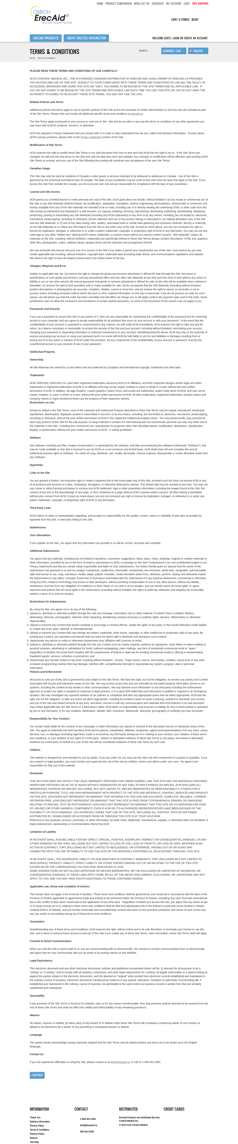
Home (32, 58)
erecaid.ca (137, 113)
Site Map (34, 1142)
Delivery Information (40, 1121)
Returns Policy (37, 1133)
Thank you (35, 1117)
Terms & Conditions (46, 58)
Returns (34, 1138)
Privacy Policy (37, 1125)
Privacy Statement (91, 137)
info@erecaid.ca (120, 1062)
